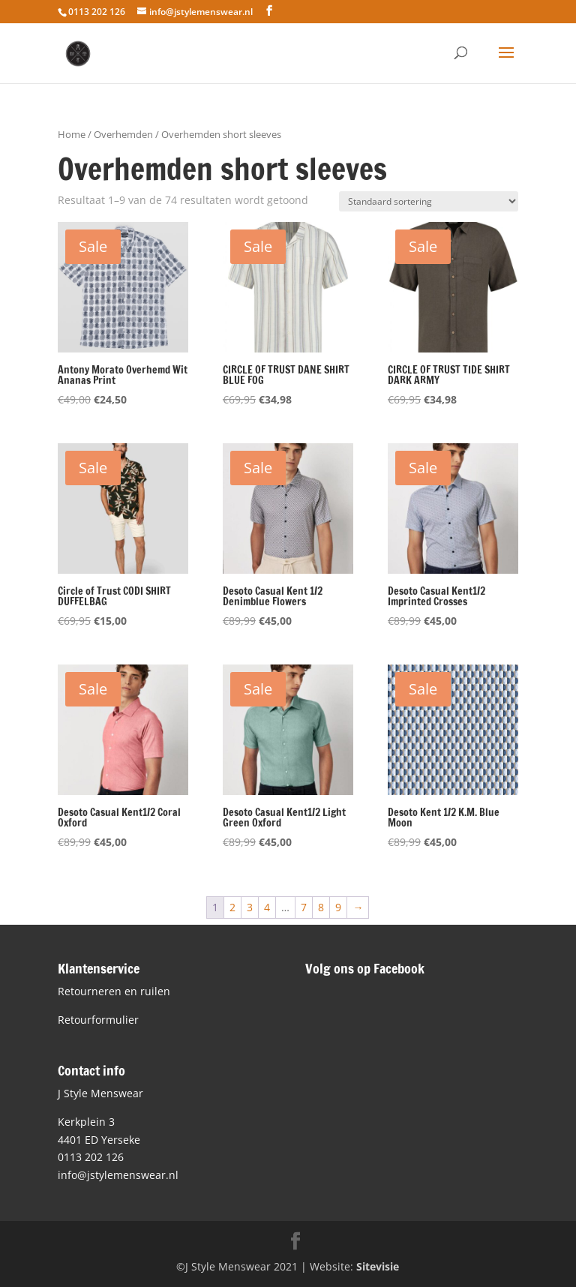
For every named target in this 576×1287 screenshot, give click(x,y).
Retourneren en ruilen (114, 991)
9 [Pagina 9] (338, 907)
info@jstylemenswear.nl (118, 1175)
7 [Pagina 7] (304, 907)
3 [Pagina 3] (250, 907)
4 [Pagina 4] (267, 907)
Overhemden (123, 134)
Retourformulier (98, 1019)
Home (72, 134)
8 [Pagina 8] (321, 907)
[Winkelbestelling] (428, 201)
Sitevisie (377, 1266)
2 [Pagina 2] (233, 907)
